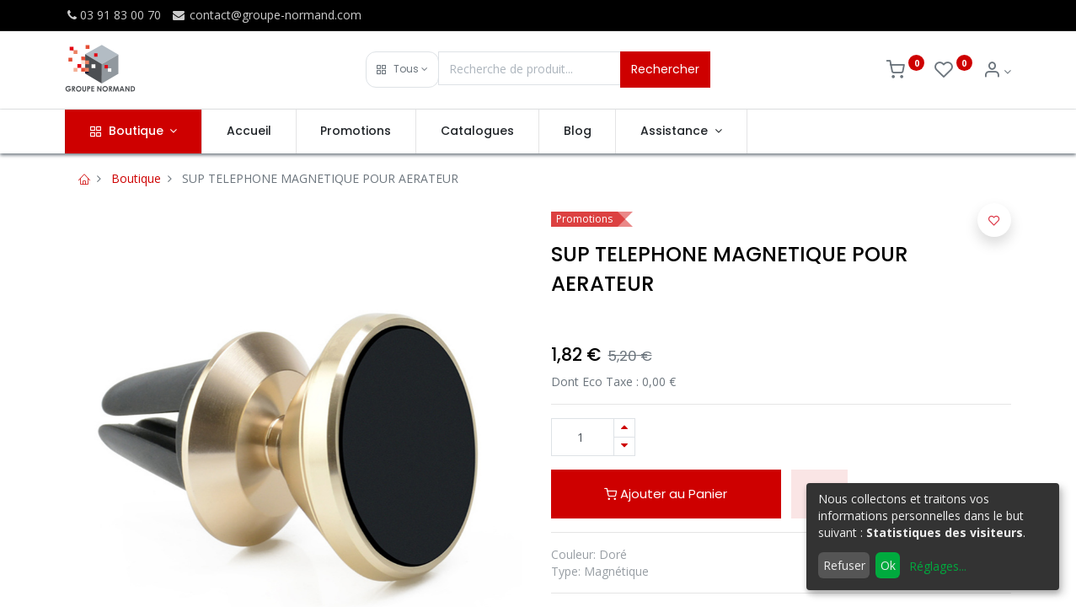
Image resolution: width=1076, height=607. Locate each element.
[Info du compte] (997, 71)
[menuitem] (249, 131)
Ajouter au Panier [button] (665, 493)
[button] (402, 69)
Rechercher (665, 69)
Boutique (136, 178)
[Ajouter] (624, 428)
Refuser (844, 565)
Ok (888, 565)
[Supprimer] (624, 446)
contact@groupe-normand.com (266, 15)
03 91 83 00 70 (113, 15)
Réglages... (937, 566)
